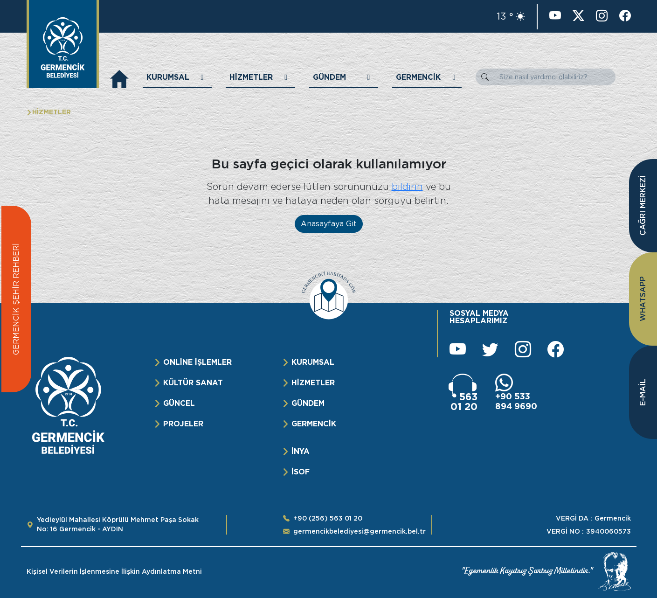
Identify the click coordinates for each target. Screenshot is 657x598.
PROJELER (183, 423)
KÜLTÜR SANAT (193, 382)
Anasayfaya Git (329, 223)
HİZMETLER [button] (251, 77)
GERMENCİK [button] (418, 77)
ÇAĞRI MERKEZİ (642, 206)
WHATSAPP (642, 299)
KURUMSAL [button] (167, 77)
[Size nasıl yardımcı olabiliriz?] (555, 77)
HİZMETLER (313, 382)
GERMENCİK (313, 423)
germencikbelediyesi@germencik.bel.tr (359, 531)
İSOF (300, 471)
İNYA (300, 451)
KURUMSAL (312, 362)
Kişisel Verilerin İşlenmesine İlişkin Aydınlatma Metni (114, 571)
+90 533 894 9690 (516, 401)
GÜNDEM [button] (329, 77)
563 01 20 (463, 401)
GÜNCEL (179, 403)
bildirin (407, 186)
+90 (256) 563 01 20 (327, 518)
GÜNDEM (308, 403)
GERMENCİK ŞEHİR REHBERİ (16, 299)
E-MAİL (642, 392)
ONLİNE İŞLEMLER (197, 362)
